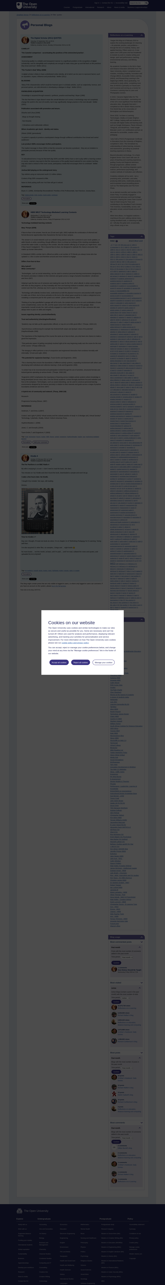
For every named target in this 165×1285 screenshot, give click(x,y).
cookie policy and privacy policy (75, 643)
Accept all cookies (59, 663)
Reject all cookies (80, 663)
